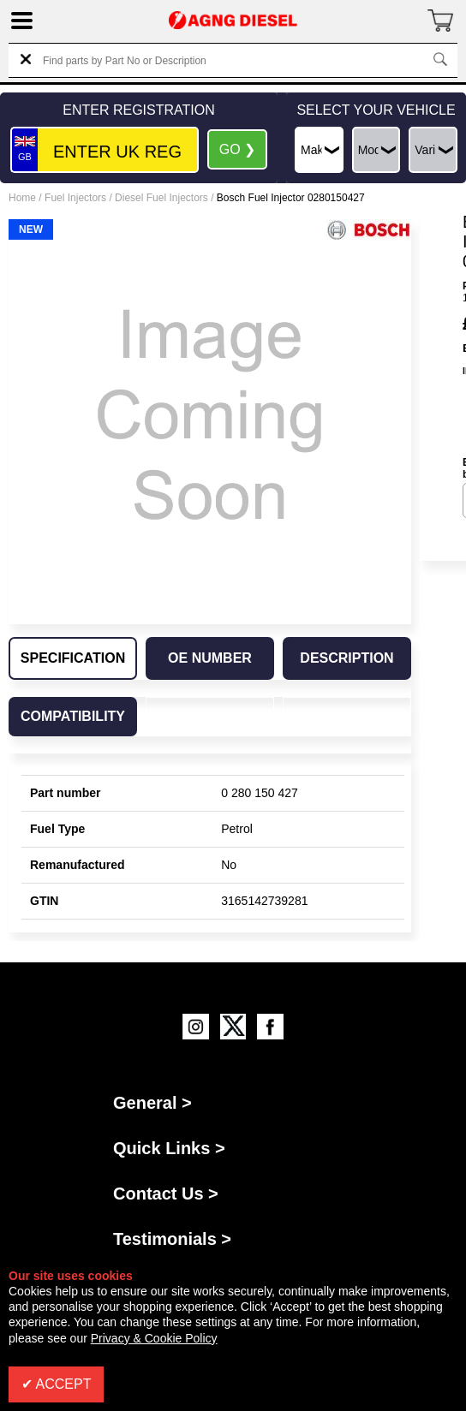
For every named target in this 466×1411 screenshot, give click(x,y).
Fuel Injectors (75, 198)
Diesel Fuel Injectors (161, 198)
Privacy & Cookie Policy (154, 1338)
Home (22, 198)
